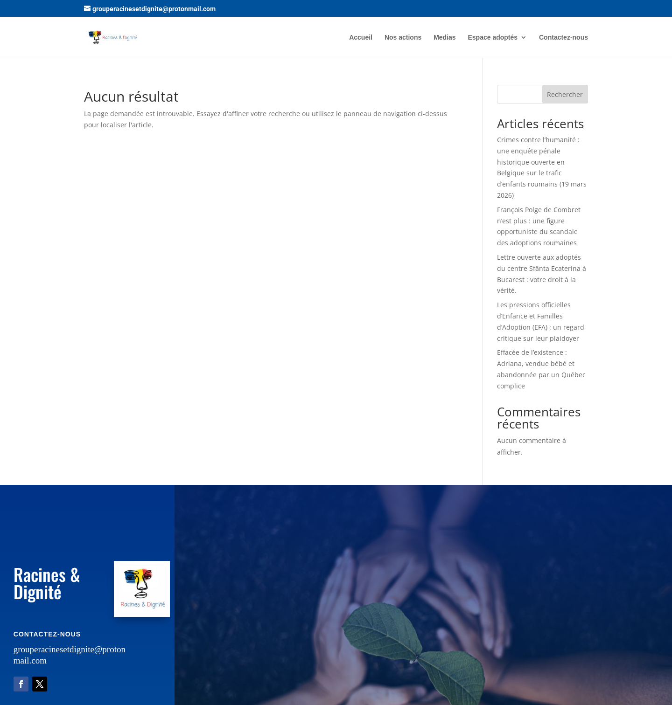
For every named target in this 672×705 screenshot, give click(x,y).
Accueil (360, 37)
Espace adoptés (493, 37)
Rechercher (565, 94)
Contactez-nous (563, 37)
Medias (444, 37)
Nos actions (403, 37)
